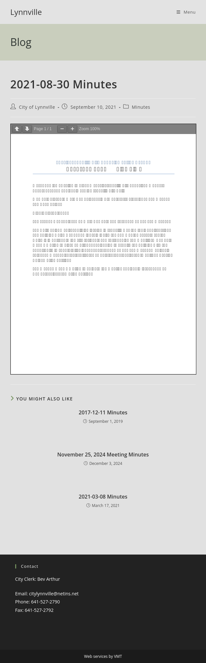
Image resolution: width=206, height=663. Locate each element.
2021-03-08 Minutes (103, 496)
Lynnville (26, 11)
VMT (118, 656)
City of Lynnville (37, 107)
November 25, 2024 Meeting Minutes (103, 454)
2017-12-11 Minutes (103, 412)
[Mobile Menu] (186, 12)
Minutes (141, 107)
